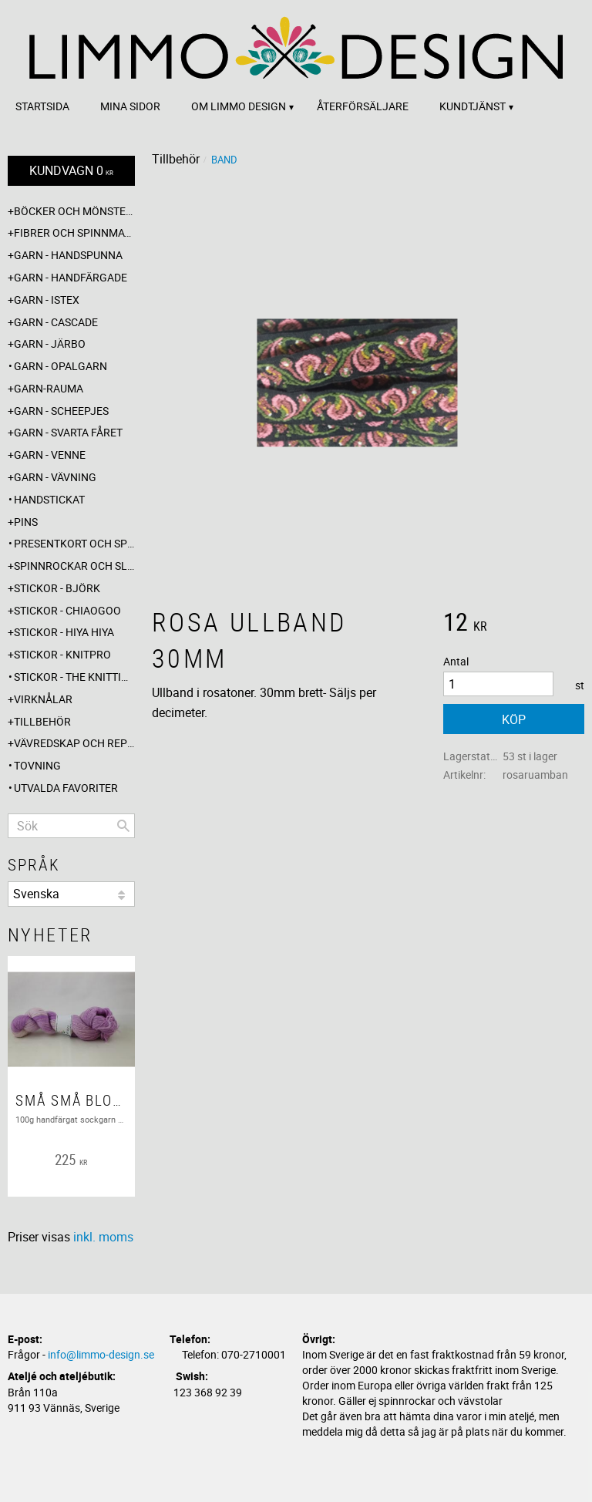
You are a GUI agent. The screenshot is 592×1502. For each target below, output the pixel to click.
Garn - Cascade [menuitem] (56, 322)
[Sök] (123, 825)
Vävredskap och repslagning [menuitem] (74, 743)
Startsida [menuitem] (42, 106)
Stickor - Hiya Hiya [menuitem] (64, 632)
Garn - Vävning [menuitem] (55, 477)
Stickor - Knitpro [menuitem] (62, 654)
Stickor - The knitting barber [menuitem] (74, 676)
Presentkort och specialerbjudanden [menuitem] (74, 543)
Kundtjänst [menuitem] (472, 106)
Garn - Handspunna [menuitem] (68, 255)
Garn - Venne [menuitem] (50, 454)
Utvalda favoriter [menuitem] (66, 787)
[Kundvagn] (71, 171)
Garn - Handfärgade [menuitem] (70, 277)
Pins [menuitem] (26, 521)
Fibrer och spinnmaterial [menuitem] (74, 232)
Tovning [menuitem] (37, 765)
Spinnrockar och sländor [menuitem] (74, 565)
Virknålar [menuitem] (43, 699)
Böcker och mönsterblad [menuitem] (74, 211)
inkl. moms (103, 1236)
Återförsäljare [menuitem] (363, 106)
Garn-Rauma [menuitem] (48, 388)
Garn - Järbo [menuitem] (50, 343)
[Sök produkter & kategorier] (71, 825)
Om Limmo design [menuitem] (238, 106)
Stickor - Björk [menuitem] (57, 588)
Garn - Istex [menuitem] (46, 299)
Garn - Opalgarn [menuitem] (60, 366)
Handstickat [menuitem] (49, 499)
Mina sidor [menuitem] (130, 106)
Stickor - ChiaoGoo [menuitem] (67, 610)
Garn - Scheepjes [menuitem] (61, 410)
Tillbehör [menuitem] (42, 721)
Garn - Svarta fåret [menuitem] (68, 432)
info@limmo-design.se (101, 1354)
